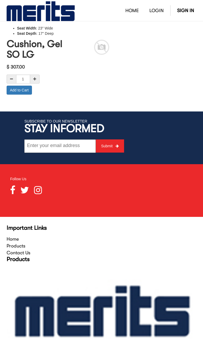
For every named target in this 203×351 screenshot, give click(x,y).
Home (13, 239)
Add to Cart (19, 90)
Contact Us (18, 252)
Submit (110, 146)
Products (16, 245)
